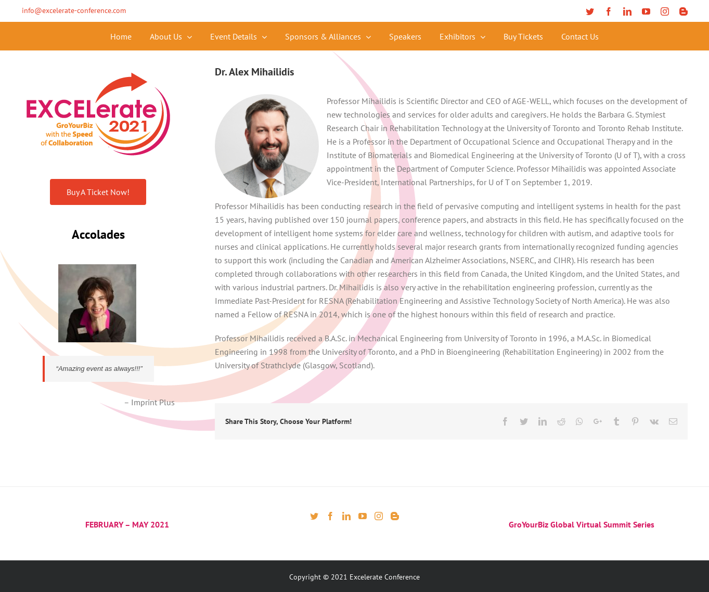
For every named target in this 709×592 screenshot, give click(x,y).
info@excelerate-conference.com (74, 10)
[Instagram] (379, 516)
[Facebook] (330, 516)
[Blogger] (395, 516)
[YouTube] (362, 516)
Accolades (98, 234)
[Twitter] (314, 516)
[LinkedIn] (346, 516)
